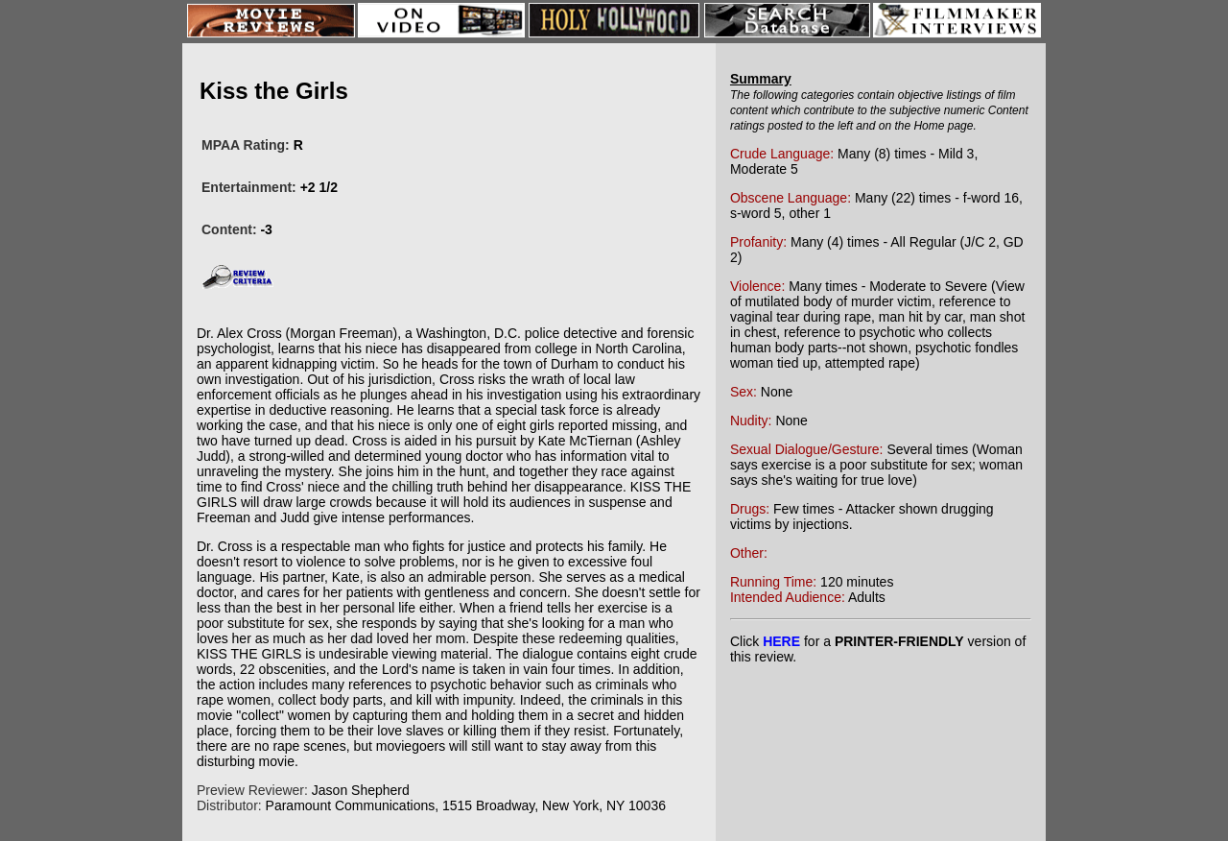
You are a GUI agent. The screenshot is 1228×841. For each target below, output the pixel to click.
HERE (781, 641)
